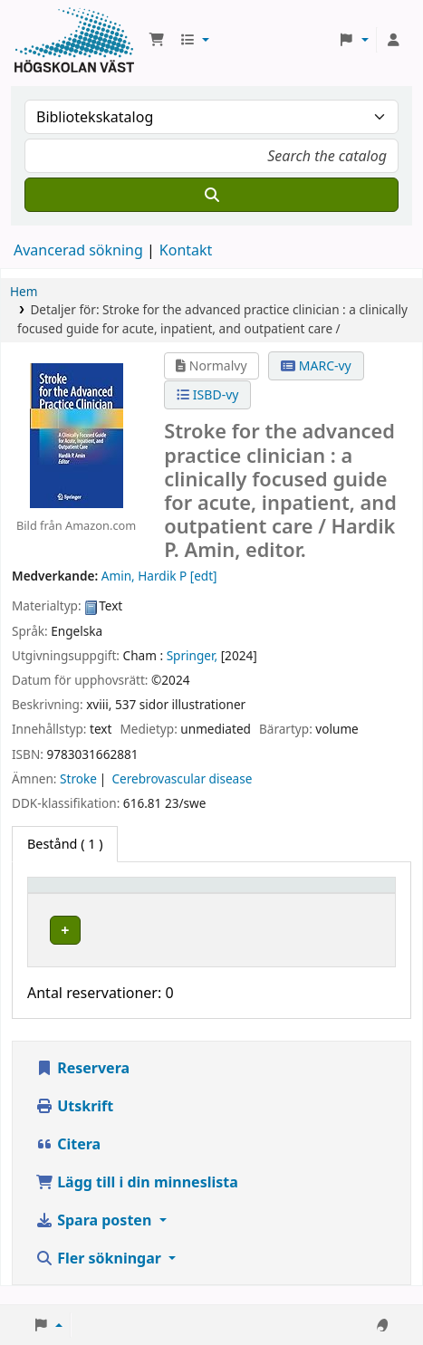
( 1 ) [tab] (64, 843)
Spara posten (95, 1238)
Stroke (78, 778)
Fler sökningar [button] (100, 1276)
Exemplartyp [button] (76, 893)
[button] (156, 40)
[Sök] (211, 195)
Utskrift (74, 1124)
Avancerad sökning (78, 250)
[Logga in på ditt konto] (393, 40)
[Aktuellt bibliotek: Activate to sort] (234, 893)
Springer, (192, 655)
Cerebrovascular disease (181, 778)
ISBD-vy (207, 394)
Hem (23, 291)
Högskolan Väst (209, 927)
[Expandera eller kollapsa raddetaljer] (355, 948)
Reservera (82, 1086)
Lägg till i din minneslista (136, 1200)
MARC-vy (316, 365)
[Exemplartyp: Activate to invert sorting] (91, 893)
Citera (68, 1162)
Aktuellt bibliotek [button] (218, 893)
